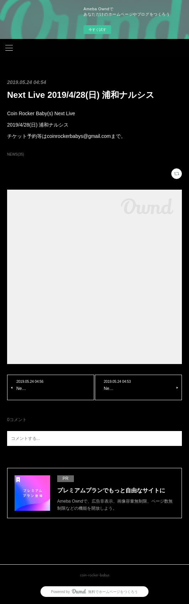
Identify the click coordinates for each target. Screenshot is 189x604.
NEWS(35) (15, 154)
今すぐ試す (97, 30)
